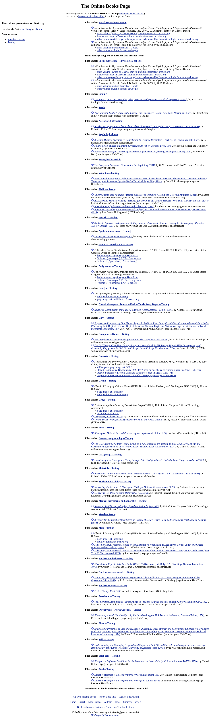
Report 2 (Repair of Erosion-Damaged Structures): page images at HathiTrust (135, 372)
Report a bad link (107, 696)
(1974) (108, 416)
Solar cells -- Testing (109, 655)
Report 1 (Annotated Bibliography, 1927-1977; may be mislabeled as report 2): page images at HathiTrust (149, 370)
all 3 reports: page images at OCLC (114, 367)
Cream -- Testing (107, 380)
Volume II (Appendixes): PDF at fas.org (117, 261)
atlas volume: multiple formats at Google (117, 50)
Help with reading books (84, 696)
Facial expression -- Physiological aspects (120, 60)
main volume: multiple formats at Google (117, 47)
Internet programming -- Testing (116, 438)
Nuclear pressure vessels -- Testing (116, 572)
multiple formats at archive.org (112, 296)
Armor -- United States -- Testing (116, 244)
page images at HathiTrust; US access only (118, 299)
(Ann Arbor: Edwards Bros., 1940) (133, 145)
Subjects (127, 702)
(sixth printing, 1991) (124, 165)
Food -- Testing (106, 427)
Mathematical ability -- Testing (115, 481)
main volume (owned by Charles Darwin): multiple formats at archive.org (133, 33)
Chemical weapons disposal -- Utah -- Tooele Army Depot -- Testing (134, 304)
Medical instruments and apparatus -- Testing (123, 501)
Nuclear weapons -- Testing (113, 585)
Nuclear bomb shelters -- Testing (116, 558)
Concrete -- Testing (108, 356)
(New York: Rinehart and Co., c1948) (151, 200)
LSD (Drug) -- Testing (110, 454)
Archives (110, 707)
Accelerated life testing (110, 121)
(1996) (133, 310)
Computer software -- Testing (114, 334)
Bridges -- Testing (108, 288)
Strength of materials (110, 159)
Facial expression (16, 39)
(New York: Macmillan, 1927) (142, 113)
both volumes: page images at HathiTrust (117, 255)
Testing (11, 42)
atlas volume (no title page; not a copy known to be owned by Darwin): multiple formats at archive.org (147, 39)
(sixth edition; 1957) (127, 674)
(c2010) (131, 339)
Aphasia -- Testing (108, 217)
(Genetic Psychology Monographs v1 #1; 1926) (142, 151)
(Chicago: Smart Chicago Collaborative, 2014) (145, 346)
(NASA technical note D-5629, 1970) (145, 661)
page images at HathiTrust (110, 391)
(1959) (149, 460)
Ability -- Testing (107, 189)
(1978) (126, 506)
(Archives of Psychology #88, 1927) (146, 140)
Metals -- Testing (107, 514)
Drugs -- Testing (107, 399)
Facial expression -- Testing (113, 22)
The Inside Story (126, 707)
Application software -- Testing (115, 231)
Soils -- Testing (106, 639)
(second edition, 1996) (130, 433)
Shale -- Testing (107, 623)
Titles (117, 702)
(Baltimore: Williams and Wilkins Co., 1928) (124, 206)
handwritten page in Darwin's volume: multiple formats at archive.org (131, 36)
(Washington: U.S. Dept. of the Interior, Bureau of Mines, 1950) (149, 615)
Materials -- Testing (109, 468)
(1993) (134, 487)
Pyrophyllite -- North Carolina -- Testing (120, 609)
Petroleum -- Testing (109, 596)
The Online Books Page (105, 6)
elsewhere (40, 29)
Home (73, 702)
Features (99, 707)
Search (82, 702)
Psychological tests (108, 134)
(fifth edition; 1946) (127, 680)
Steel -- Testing (106, 669)
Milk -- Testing (106, 528)
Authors (108, 702)
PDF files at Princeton (108, 413)
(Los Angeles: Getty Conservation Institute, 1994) (147, 126)
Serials (137, 702)
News (89, 707)
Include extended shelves (131, 13)
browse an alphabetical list (91, 16)
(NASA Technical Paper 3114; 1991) (149, 180)
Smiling (103, 94)
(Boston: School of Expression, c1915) (140, 99)
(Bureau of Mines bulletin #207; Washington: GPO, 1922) (151, 601)
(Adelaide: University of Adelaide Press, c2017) (148, 646)
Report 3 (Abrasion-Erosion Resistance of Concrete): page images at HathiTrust (136, 375)
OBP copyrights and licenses (105, 715)
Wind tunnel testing (109, 173)
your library (25, 29)
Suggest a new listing (128, 696)
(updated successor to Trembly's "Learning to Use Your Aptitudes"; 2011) (145, 195)
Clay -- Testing (106, 317)
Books (80, 707)
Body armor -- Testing (110, 266)
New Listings (94, 702)
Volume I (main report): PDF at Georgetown (119, 258)
